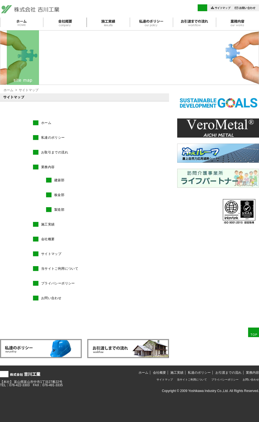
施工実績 (48, 224)
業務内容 (48, 167)
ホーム (8, 90)
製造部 (59, 210)
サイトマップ (51, 254)
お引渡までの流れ (228, 373)
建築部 (59, 180)
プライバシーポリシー (58, 283)
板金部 (59, 195)
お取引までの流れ (54, 152)
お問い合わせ (51, 298)
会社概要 (48, 239)
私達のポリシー (53, 137)
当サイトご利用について (59, 269)
